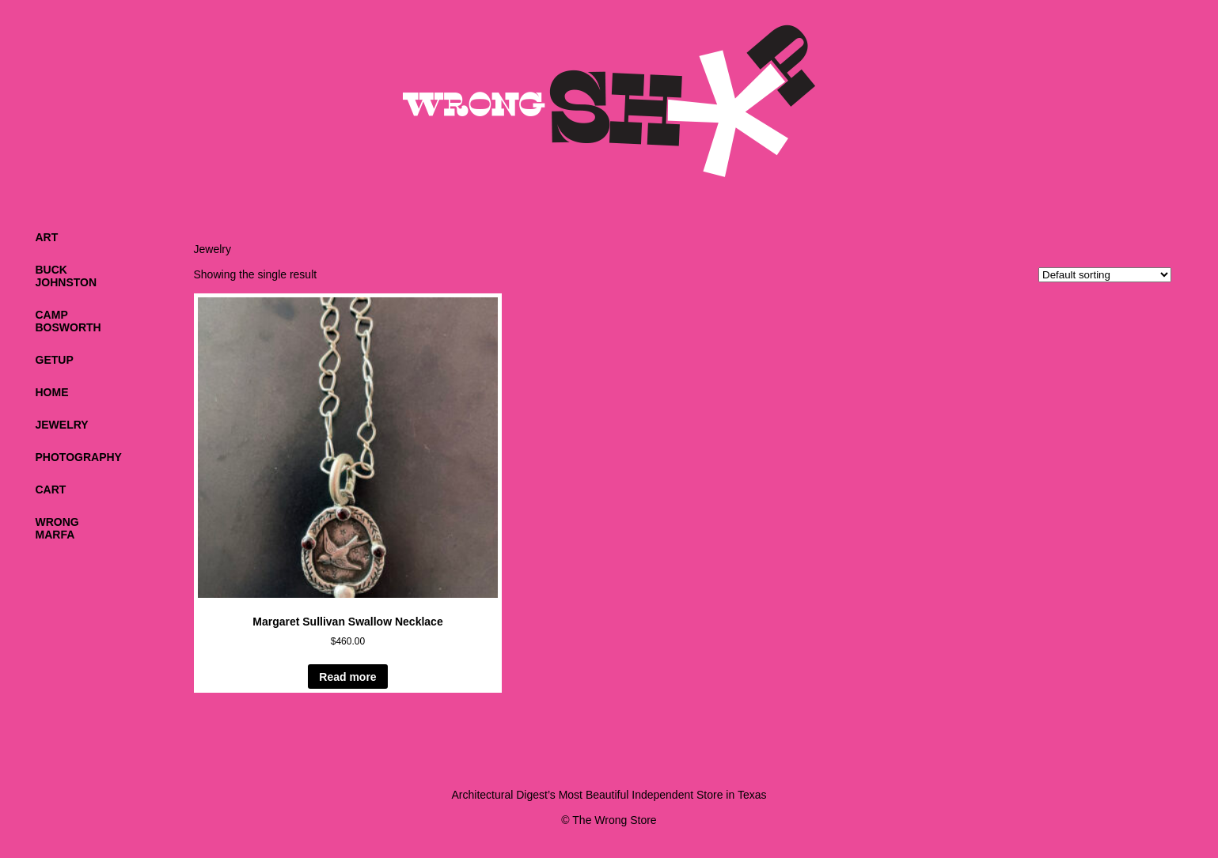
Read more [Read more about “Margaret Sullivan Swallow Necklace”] (347, 677)
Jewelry (62, 424)
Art (47, 237)
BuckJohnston (66, 276)
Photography (79, 457)
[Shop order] (1104, 274)
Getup (55, 359)
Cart (51, 489)
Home (52, 392)
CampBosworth (68, 321)
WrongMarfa (57, 528)
